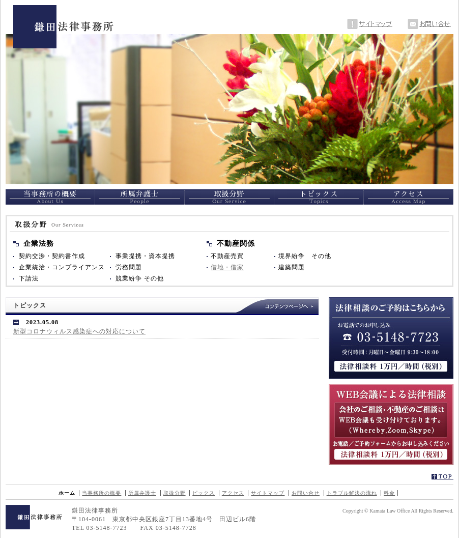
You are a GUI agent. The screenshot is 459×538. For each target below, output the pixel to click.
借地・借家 (227, 267)
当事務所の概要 (101, 493)
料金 (389, 493)
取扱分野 (174, 493)
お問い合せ (306, 493)
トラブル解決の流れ (352, 493)
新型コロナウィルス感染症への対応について (79, 331)
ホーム (67, 493)
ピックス (203, 493)
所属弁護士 (142, 493)
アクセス (233, 493)
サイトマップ (267, 493)
